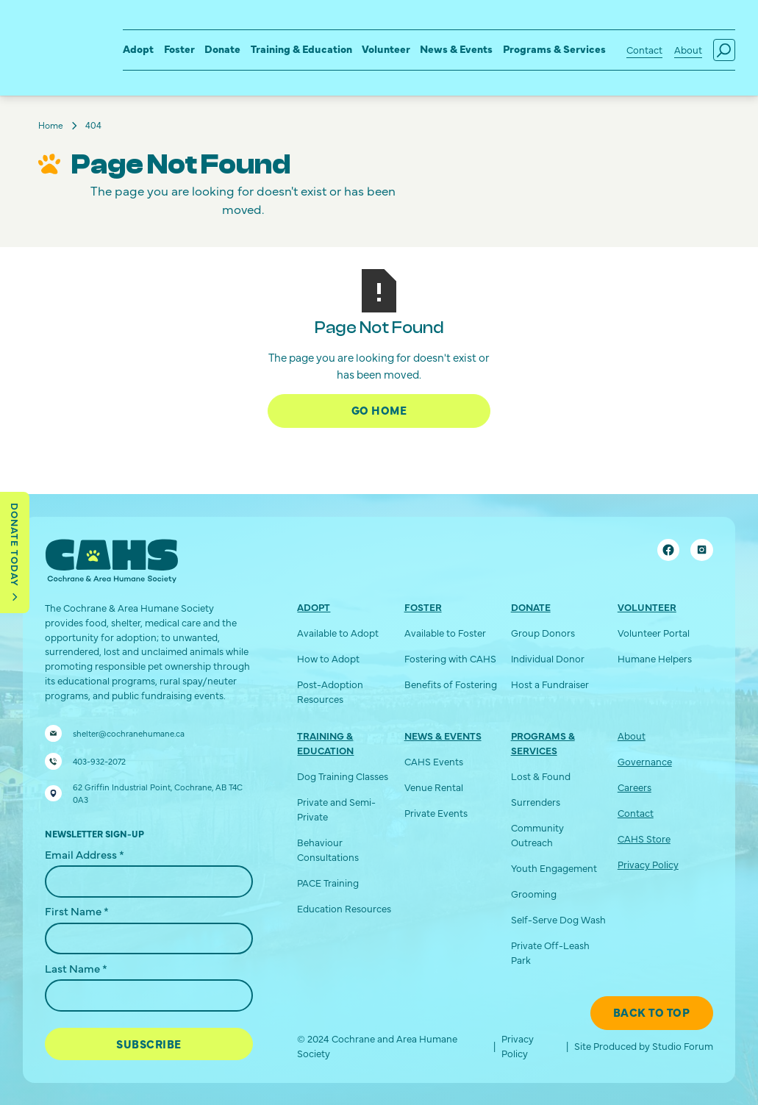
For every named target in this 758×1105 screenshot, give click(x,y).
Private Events (436, 813)
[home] (51, 37)
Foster (179, 48)
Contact (644, 50)
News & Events (456, 48)
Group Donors (543, 633)
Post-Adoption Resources (330, 691)
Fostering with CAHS (450, 658)
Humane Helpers (655, 658)
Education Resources (344, 908)
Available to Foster (445, 633)
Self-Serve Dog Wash (558, 919)
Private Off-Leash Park (550, 952)
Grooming (534, 894)
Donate (222, 48)
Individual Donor (547, 658)
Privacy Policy (648, 864)
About (688, 50)
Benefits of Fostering (450, 684)
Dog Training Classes (342, 776)
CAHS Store (644, 838)
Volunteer (386, 48)
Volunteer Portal (654, 633)
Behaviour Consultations (328, 849)
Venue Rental (433, 787)
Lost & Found (541, 776)
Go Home (379, 410)
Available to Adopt (338, 633)
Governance (645, 761)
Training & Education (301, 48)
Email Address (84, 854)
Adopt (138, 48)
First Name (77, 910)
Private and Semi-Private (336, 809)
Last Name (76, 968)
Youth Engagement (554, 868)
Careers (634, 787)
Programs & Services (554, 48)
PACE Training (328, 883)
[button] (138, 50)
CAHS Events (433, 761)
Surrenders (535, 802)
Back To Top (651, 1012)
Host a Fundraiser (550, 684)
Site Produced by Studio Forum (643, 1046)
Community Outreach (537, 834)
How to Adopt (328, 658)
